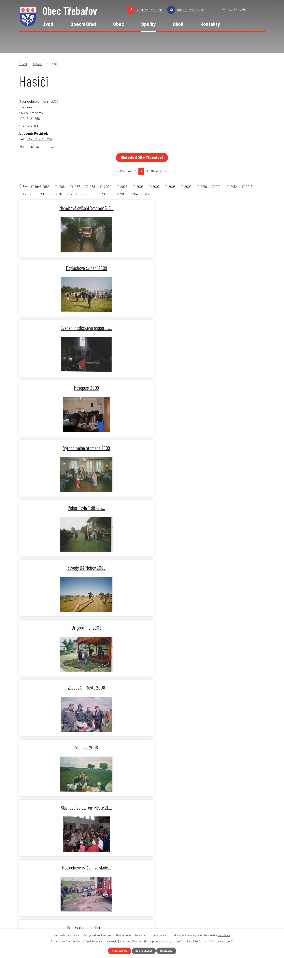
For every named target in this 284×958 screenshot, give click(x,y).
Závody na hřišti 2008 (142, 448)
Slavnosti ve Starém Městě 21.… (141, 388)
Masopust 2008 (59, 508)
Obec (118, 24)
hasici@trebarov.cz (41, 146)
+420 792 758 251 (39, 139)
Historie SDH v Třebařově (142, 157)
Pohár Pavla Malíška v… (224, 268)
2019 (104, 194)
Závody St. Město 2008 (224, 328)
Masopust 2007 (141, 628)
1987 (77, 186)
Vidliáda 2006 (59, 747)
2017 (74, 194)
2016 (58, 194)
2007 (155, 186)
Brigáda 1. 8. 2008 (141, 328)
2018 (89, 194)
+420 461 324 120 (149, 9)
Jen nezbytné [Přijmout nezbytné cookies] (144, 950)
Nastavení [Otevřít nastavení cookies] (167, 950)
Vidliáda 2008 (59, 388)
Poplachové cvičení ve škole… (224, 388)
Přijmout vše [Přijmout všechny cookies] (118, 950)
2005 (123, 186)
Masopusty (141, 194)
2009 (188, 186)
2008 (172, 186)
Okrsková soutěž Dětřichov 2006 (59, 688)
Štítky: (24, 186)
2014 (28, 194)
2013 (249, 186)
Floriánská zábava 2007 (142, 508)
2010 (203, 186)
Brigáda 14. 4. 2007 (58, 628)
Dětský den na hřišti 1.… (59, 448)
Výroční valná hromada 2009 (141, 268)
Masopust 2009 (58, 268)
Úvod (47, 24)
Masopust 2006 (224, 747)
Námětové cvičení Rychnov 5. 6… (59, 208)
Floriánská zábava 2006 (224, 688)
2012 (233, 186)
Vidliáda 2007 (224, 508)
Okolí (178, 24)
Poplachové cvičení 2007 (141, 568)
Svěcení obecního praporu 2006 (142, 688)
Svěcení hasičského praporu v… (224, 208)
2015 (43, 194)
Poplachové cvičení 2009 (141, 208)
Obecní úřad (83, 24)
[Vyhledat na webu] (243, 11)
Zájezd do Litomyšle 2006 (224, 628)
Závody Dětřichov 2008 (59, 328)
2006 (140, 186)
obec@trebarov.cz (190, 9)
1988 (92, 186)
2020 (120, 194)
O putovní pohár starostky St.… (59, 568)
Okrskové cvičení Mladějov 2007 (224, 568)
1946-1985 (42, 186)
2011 (218, 186)
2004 (107, 186)
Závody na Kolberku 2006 (142, 747)
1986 (61, 186)
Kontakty (210, 24)
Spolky (148, 24)
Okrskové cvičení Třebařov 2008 (224, 448)
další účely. (224, 935)
